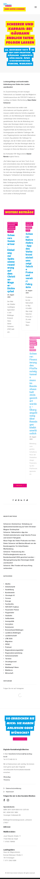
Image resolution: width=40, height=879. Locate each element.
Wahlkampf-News (12, 667)
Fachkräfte (9, 604)
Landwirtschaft (11, 636)
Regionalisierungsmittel (14, 650)
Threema (6, 780)
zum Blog (20, 485)
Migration (8, 641)
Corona (8, 598)
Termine (13, 231)
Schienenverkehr (19, 61)
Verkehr (13, 63)
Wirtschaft (9, 673)
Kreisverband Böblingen (15, 224)
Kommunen (9, 627)
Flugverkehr (9, 613)
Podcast (8, 647)
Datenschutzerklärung (13, 788)
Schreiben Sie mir (20, 739)
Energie (8, 601)
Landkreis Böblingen (20, 57)
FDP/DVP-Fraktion (20, 52)
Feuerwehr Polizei (12, 610)
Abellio (7, 584)
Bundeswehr (10, 593)
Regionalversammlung (13, 653)
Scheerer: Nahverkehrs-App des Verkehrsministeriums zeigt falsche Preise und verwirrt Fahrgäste (19, 535)
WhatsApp (7, 777)
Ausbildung (9, 590)
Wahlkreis (25, 63)
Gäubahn (13, 55)
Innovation (9, 624)
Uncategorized (10, 662)
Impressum (10, 792)
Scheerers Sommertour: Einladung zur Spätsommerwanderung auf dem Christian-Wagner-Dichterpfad (14, 263)
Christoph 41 (10, 595)
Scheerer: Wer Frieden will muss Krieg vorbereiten (17, 567)
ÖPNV (27, 58)
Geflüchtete (9, 618)
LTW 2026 (8, 639)
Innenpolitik (9, 621)
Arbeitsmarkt (10, 587)
